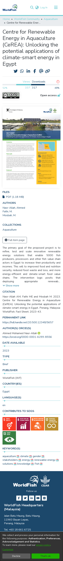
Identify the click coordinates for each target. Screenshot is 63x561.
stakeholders (10, 460)
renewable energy (44, 460)
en (4, 405)
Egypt (6, 391)
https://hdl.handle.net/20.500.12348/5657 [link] (28, 322)
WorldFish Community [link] (27, 19)
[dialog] (31, 546)
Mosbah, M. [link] (9, 215)
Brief (5, 364)
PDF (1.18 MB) (13, 197)
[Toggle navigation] (55, 7)
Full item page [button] (15, 240)
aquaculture (9, 456)
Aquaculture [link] (51, 19)
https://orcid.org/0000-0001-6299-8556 (27, 337)
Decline (16, 556)
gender (37, 456)
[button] (32, 8)
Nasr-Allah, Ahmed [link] (14, 208)
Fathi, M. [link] (7, 211)
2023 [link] (6, 351)
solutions (8, 464)
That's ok (45, 556)
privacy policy (43, 545)
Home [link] (6, 19)
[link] (10, 230)
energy (26, 460)
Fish (37, 464)
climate (24, 456)
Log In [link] (44, 7)
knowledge (23, 464)
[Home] (10, 7)
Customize (7, 549)
